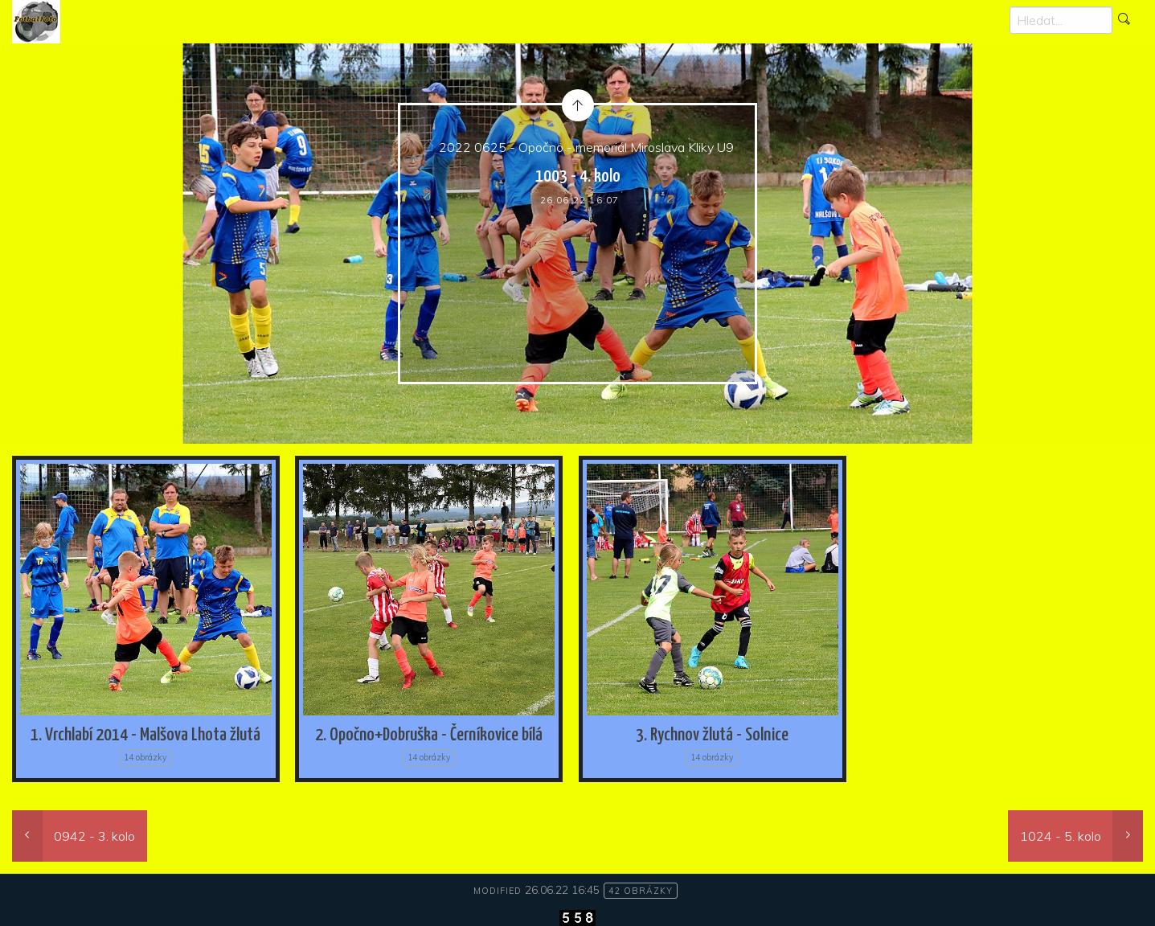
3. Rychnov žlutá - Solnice (712, 735)
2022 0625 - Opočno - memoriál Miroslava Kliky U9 (586, 147)
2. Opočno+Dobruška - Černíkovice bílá (429, 735)
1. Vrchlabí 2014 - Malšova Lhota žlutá (145, 735)
